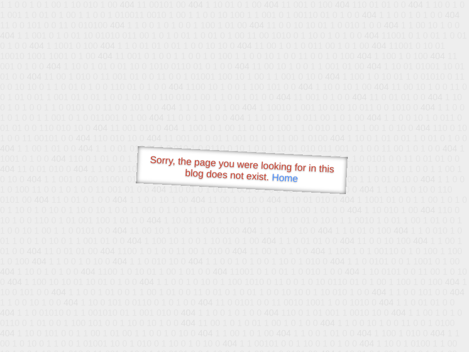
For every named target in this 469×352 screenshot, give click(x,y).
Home (285, 178)
